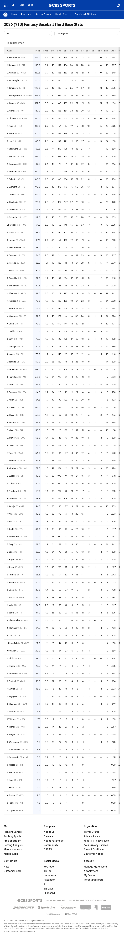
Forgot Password (93, 879)
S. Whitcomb (13, 742)
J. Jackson (11, 301)
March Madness (13, 849)
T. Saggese (12, 696)
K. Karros (11, 354)
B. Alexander (13, 536)
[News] (14, 15)
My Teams (89, 875)
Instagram (50, 875)
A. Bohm (10, 323)
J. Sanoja (11, 506)
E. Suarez (11, 475)
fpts (37, 51)
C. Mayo (10, 430)
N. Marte (11, 772)
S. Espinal (11, 681)
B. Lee (9, 141)
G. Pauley (11, 582)
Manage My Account (95, 866)
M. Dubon (11, 156)
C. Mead (10, 270)
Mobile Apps (11, 854)
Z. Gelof (10, 384)
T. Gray (10, 544)
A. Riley (10, 133)
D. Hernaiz (11, 574)
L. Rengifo (11, 361)
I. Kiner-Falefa (13, 643)
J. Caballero (12, 148)
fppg (45, 51)
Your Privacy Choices (96, 845)
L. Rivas (10, 567)
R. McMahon (12, 468)
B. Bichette (12, 278)
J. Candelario (13, 757)
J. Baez (10, 521)
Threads (48, 888)
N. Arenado (12, 171)
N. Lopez (11, 810)
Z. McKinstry (13, 628)
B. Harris (11, 802)
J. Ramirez (11, 65)
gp (52, 51)
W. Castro (11, 407)
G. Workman (12, 673)
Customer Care (12, 871)
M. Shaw (11, 415)
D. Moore (11, 764)
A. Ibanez (11, 726)
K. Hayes (11, 559)
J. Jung (10, 126)
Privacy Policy (92, 836)
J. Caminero (12, 88)
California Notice (93, 854)
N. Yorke (10, 612)
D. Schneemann (14, 247)
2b (88, 51)
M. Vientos (12, 293)
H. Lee (9, 635)
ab (65, 51)
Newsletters (91, 871)
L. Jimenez (12, 666)
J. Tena (10, 453)
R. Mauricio (12, 704)
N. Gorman (11, 255)
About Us (49, 832)
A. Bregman (12, 164)
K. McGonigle (13, 80)
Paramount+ (51, 845)
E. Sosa (10, 552)
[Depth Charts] (63, 15)
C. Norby (11, 308)
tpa (59, 51)
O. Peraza (11, 263)
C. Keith (10, 399)
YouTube (49, 866)
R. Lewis (11, 445)
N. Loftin (11, 483)
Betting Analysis (13, 845)
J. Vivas (10, 513)
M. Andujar (12, 346)
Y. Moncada (12, 498)
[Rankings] (26, 15)
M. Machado (12, 202)
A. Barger (11, 734)
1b (82, 51)
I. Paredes (11, 224)
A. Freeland (12, 491)
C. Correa (11, 194)
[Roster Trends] (43, 15)
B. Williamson (13, 285)
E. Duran (10, 232)
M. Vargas (11, 72)
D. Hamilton (12, 377)
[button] (102, 15)
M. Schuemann (14, 749)
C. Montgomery (14, 95)
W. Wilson (11, 650)
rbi (106, 51)
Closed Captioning (94, 849)
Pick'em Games (13, 832)
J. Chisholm (12, 217)
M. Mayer (11, 437)
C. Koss (10, 787)
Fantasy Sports (12, 836)
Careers (48, 836)
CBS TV (48, 849)
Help (6, 866)
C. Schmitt (12, 179)
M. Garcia (11, 110)
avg (113, 51)
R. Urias (10, 590)
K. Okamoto (12, 118)
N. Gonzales (12, 209)
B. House (11, 240)
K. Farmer (11, 711)
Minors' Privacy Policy (96, 840)
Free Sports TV (12, 840)
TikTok (47, 871)
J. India (10, 605)
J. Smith (10, 529)
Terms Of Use (91, 832)
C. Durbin (11, 331)
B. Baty (10, 339)
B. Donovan (12, 392)
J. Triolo (10, 658)
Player (10, 51)
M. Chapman (12, 316)
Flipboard (49, 893)
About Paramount (54, 840)
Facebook (49, 879)
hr (100, 51)
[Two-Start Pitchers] (85, 15)
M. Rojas (11, 597)
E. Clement (12, 186)
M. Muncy (11, 103)
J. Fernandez (13, 369)
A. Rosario (11, 422)
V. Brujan (11, 795)
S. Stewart (12, 57)
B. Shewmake (13, 620)
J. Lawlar (11, 688)
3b (94, 51)
